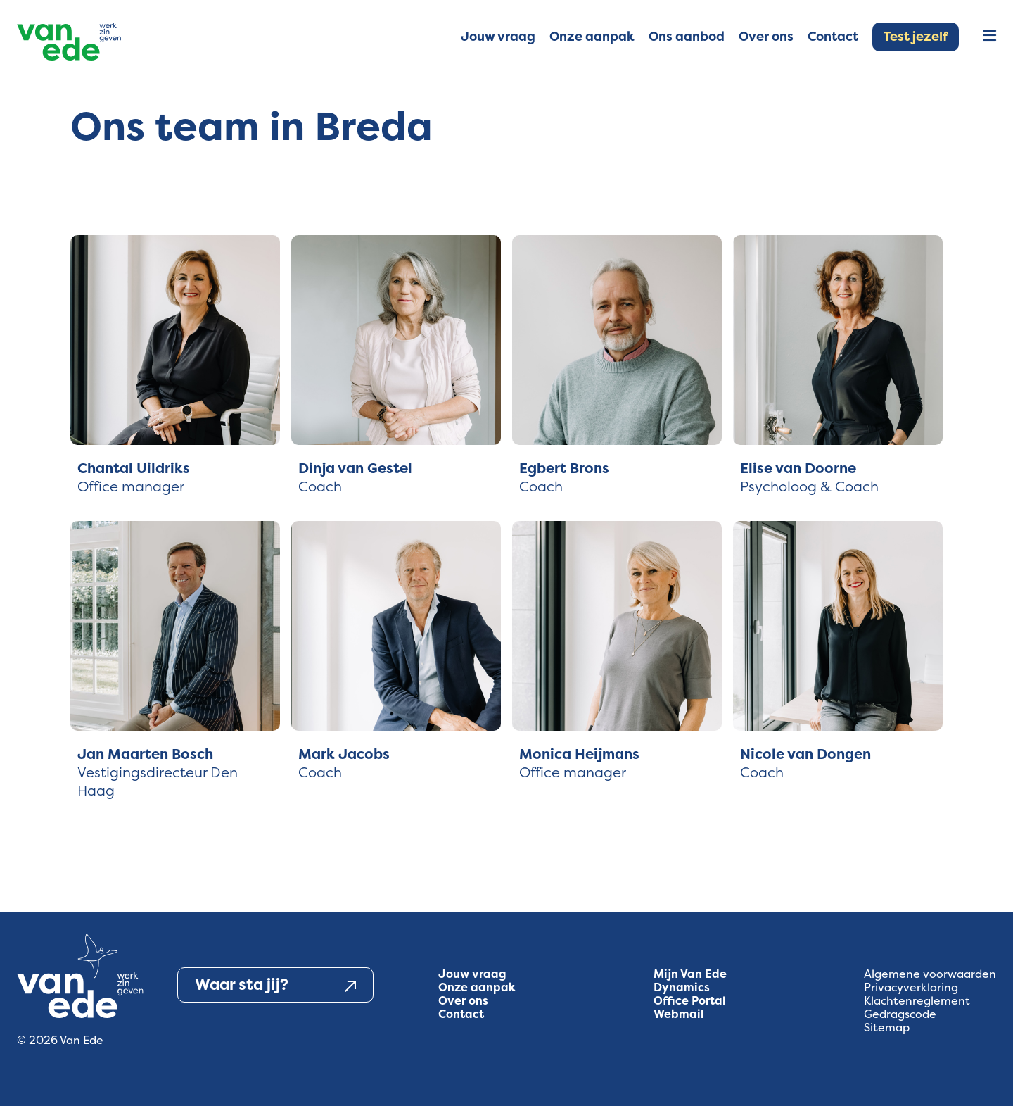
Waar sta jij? (275, 984)
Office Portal (690, 1000)
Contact (461, 1014)
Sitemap (887, 1027)
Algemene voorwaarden (930, 974)
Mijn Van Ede (690, 974)
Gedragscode (900, 1014)
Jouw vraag (472, 974)
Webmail (679, 1014)
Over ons (463, 1000)
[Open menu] (989, 37)
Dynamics (682, 987)
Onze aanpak (477, 987)
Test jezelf (916, 36)
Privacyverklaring (911, 987)
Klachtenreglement (917, 1000)
